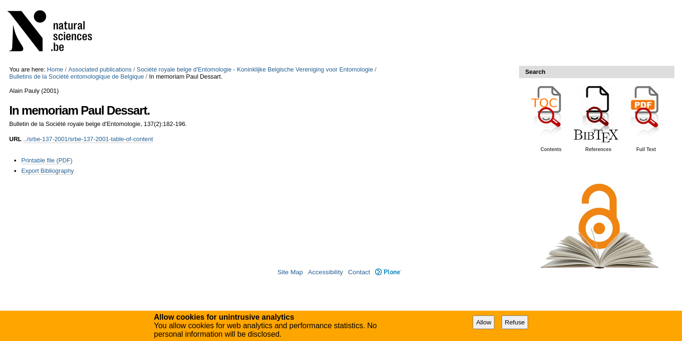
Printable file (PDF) (46, 160)
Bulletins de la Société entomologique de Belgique (76, 76)
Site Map (290, 272)
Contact (359, 272)
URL (15, 139)
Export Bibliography (47, 170)
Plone (388, 272)
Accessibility (325, 272)
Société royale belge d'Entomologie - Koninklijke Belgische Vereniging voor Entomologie (255, 69)
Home (55, 69)
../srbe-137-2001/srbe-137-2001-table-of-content (88, 139)
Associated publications (100, 69)
